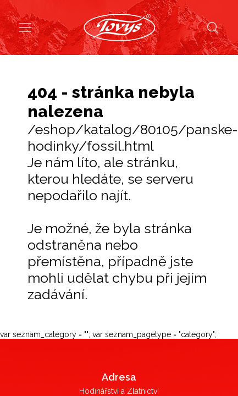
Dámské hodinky (119, 205)
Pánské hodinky (119, 188)
